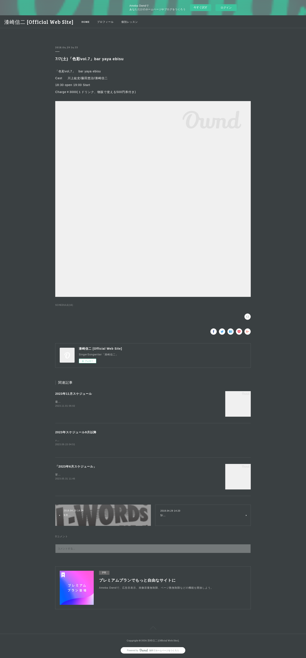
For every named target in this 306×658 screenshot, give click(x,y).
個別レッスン (129, 21)
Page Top (153, 629)
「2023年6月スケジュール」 (75, 466)
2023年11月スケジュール (73, 393)
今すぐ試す (200, 7)
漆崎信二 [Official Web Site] (39, 21)
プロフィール (105, 21)
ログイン (226, 7)
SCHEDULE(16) (64, 305)
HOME (85, 21)
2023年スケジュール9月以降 (75, 432)
